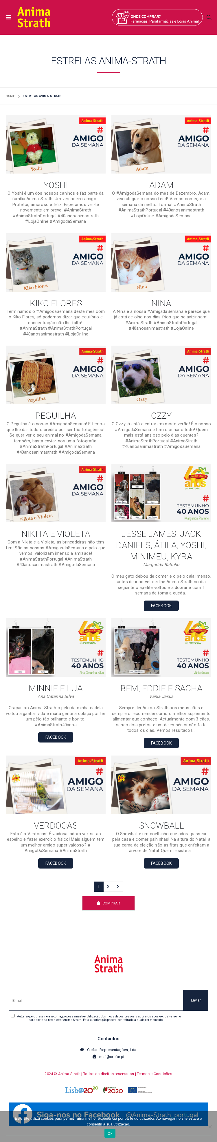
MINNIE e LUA (56, 688)
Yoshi (56, 185)
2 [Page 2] (108, 886)
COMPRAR (108, 903)
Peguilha (55, 416)
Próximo (118, 887)
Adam (161, 185)
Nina (161, 303)
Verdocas (56, 825)
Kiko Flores (56, 303)
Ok (109, 1133)
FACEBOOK (161, 605)
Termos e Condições (154, 1074)
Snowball (161, 825)
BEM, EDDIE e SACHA (161, 688)
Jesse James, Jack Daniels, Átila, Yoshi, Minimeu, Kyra (161, 545)
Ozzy (161, 416)
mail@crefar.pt (111, 1057)
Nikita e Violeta (55, 534)
